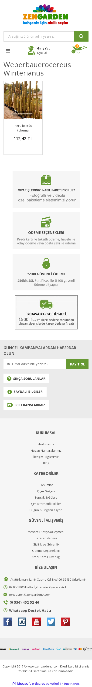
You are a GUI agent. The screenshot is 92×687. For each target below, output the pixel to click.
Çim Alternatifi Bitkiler (46, 504)
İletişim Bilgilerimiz (46, 457)
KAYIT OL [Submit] (77, 364)
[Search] (46, 36)
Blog (46, 463)
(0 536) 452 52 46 (24, 602)
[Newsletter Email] (34, 364)
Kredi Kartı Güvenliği (46, 557)
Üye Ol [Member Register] (42, 53)
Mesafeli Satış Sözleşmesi (46, 532)
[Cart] (80, 50)
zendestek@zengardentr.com (29, 594)
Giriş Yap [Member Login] (43, 48)
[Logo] (46, 14)
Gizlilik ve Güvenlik (46, 544)
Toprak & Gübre (46, 497)
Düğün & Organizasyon (46, 510)
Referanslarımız (46, 538)
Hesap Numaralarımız (46, 450)
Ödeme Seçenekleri (46, 550)
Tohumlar (46, 485)
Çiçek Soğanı (46, 491)
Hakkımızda (46, 444)
